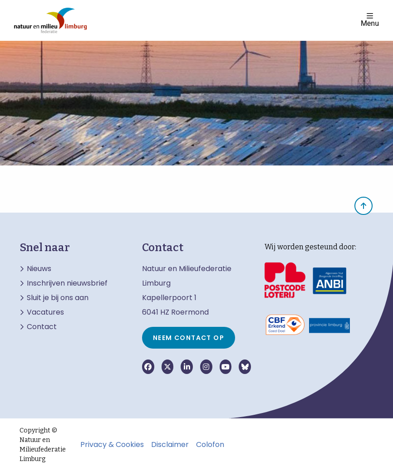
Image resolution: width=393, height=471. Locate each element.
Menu (370, 19)
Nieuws (39, 268)
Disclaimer (170, 444)
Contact (42, 326)
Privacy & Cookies (112, 444)
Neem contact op (188, 337)
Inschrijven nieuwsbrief (67, 283)
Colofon (210, 444)
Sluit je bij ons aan (57, 297)
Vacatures (45, 312)
